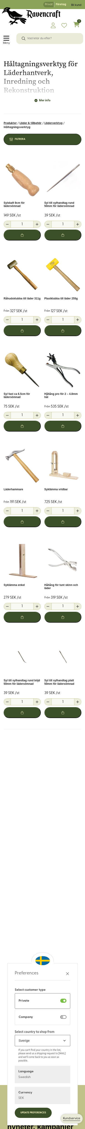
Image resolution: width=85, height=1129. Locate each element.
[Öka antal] (36, 224)
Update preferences (33, 1113)
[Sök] (23, 38)
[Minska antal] (7, 224)
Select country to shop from (34, 1032)
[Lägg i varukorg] (22, 235)
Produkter (10, 123)
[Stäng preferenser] (67, 973)
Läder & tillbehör (30, 123)
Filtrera (20, 139)
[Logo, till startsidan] (31, 16)
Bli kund (76, 5)
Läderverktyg (53, 123)
